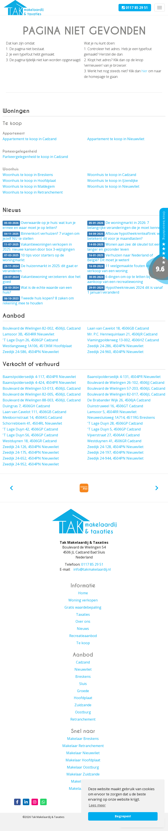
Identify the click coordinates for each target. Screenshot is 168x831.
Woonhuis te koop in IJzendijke (112, 180)
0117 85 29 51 (135, 7)
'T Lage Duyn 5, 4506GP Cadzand (114, 429)
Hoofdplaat (83, 697)
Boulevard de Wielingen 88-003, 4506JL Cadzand (42, 400)
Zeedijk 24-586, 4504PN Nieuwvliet (31, 351)
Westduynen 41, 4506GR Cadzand (114, 440)
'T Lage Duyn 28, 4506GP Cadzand (115, 423)
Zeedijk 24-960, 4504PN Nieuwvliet (115, 351)
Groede (83, 690)
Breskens (83, 676)
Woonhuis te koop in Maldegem (29, 186)
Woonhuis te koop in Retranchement (33, 192)
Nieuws (83, 628)
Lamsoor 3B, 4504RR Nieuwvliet (28, 334)
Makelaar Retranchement (83, 745)
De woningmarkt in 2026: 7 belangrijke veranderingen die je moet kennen (125, 225)
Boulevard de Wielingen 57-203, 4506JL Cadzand (126, 388)
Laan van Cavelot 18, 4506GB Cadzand (118, 328)
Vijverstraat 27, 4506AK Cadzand (113, 435)
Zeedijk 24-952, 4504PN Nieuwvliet (31, 464)
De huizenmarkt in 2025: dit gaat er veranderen (40, 268)
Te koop (83, 642)
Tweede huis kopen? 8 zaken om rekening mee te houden (38, 300)
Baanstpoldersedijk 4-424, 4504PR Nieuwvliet (39, 382)
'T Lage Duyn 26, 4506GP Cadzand (30, 340)
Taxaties (83, 614)
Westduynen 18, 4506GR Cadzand (30, 440)
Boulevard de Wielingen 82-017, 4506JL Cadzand (126, 394)
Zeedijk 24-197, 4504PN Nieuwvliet (115, 452)
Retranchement (83, 719)
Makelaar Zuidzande (83, 774)
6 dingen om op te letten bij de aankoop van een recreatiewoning (121, 279)
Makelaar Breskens (83, 738)
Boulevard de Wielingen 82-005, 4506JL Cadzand (42, 394)
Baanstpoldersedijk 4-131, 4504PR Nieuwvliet (124, 376)
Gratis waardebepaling (82, 607)
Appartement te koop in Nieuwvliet (115, 138)
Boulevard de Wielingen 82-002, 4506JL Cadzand (42, 328)
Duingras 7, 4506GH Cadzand (26, 406)
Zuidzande (82, 705)
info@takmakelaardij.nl (92, 569)
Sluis (83, 683)
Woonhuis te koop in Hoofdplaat (29, 180)
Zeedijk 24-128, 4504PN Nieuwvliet (115, 446)
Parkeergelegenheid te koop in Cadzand (35, 156)
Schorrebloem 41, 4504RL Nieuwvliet (32, 423)
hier (144, 71)
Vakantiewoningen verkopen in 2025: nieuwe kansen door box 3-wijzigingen (39, 247)
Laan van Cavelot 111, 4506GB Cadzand (34, 411)
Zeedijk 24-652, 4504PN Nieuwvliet (31, 458)
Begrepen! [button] (123, 816)
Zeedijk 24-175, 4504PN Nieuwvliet (31, 452)
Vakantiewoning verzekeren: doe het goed (42, 279)
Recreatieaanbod (83, 635)
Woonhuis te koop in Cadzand (111, 174)
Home (83, 593)
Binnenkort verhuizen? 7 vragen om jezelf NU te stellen (41, 236)
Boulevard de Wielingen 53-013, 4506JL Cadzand (42, 388)
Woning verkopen (83, 600)
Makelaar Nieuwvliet (83, 753)
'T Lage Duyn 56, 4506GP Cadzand (30, 435)
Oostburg (83, 712)
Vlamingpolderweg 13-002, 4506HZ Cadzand (123, 340)
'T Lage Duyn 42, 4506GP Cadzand (30, 429)
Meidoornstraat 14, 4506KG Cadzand (32, 417)
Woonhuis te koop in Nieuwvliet (113, 186)
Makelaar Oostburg (83, 767)
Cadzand (83, 662)
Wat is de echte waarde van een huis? (37, 290)
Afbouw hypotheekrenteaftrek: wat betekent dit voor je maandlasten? (125, 236)
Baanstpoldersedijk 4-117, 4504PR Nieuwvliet (39, 376)
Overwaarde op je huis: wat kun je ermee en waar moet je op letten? (39, 225)
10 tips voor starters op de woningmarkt (33, 258)
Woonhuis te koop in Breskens (28, 174)
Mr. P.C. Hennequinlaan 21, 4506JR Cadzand (122, 334)
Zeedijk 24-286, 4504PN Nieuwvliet (115, 345)
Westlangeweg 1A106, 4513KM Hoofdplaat (37, 345)
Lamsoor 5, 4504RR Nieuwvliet (112, 411)
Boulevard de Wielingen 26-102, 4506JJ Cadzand (125, 382)
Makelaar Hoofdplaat (83, 760)
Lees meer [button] (97, 805)
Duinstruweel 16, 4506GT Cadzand (115, 406)
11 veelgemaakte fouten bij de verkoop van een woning (121, 268)
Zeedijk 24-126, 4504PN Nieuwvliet (31, 446)
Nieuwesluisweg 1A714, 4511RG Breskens (121, 417)
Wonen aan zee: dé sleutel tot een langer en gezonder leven (123, 247)
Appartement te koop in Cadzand (29, 138)
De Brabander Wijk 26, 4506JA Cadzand (118, 400)
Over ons (83, 621)
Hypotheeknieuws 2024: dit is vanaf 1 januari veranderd (125, 290)
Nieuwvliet (83, 669)
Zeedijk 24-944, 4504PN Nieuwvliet (115, 458)
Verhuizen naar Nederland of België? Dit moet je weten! (120, 258)
